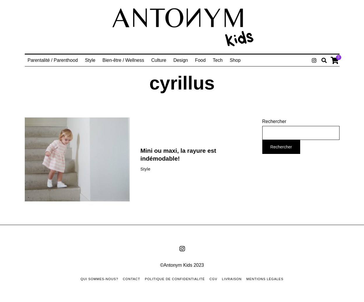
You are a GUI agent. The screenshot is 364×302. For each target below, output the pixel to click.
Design (180, 60)
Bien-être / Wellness (123, 60)
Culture (158, 60)
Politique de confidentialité (175, 279)
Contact (131, 279)
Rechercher (274, 121)
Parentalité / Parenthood (53, 60)
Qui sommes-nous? (99, 279)
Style (90, 60)
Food (200, 60)
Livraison (232, 279)
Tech (218, 60)
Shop (235, 60)
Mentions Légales (264, 279)
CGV (213, 279)
